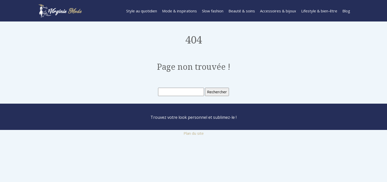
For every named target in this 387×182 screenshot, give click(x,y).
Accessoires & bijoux (278, 10)
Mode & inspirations (179, 10)
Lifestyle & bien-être (319, 10)
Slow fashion (212, 10)
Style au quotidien (141, 10)
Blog (346, 10)
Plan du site (194, 133)
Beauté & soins (241, 10)
